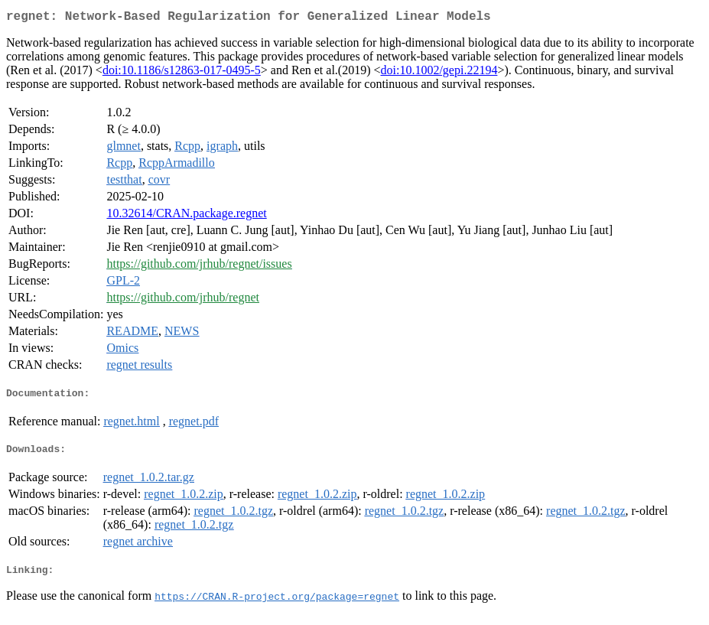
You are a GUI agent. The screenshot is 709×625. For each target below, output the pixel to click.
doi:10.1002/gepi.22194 (439, 73)
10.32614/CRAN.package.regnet (186, 216)
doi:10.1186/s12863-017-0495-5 (181, 73)
